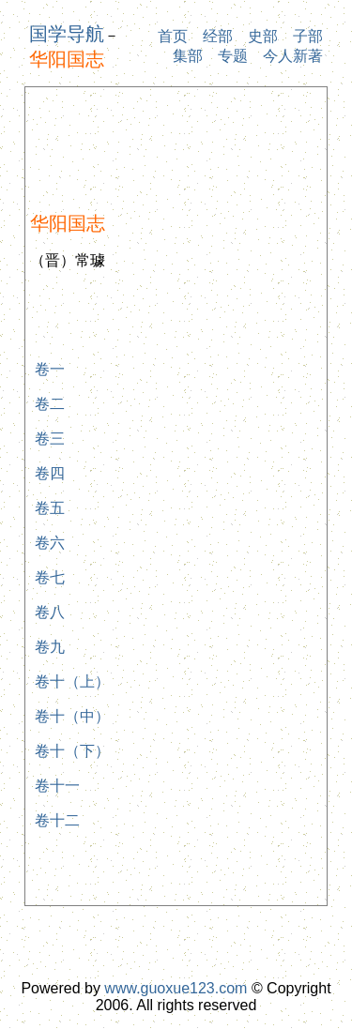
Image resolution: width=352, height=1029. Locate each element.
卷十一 (57, 786)
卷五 (50, 508)
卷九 (50, 647)
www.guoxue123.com (175, 988)
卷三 (50, 438)
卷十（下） (72, 751)
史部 (263, 36)
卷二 (50, 404)
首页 (173, 36)
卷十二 (57, 820)
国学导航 (66, 33)
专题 (233, 56)
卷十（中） (72, 716)
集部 (188, 56)
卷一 (50, 369)
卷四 (50, 473)
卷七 (50, 577)
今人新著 (293, 56)
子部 (308, 36)
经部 (218, 36)
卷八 (50, 612)
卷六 (50, 543)
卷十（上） (72, 681)
